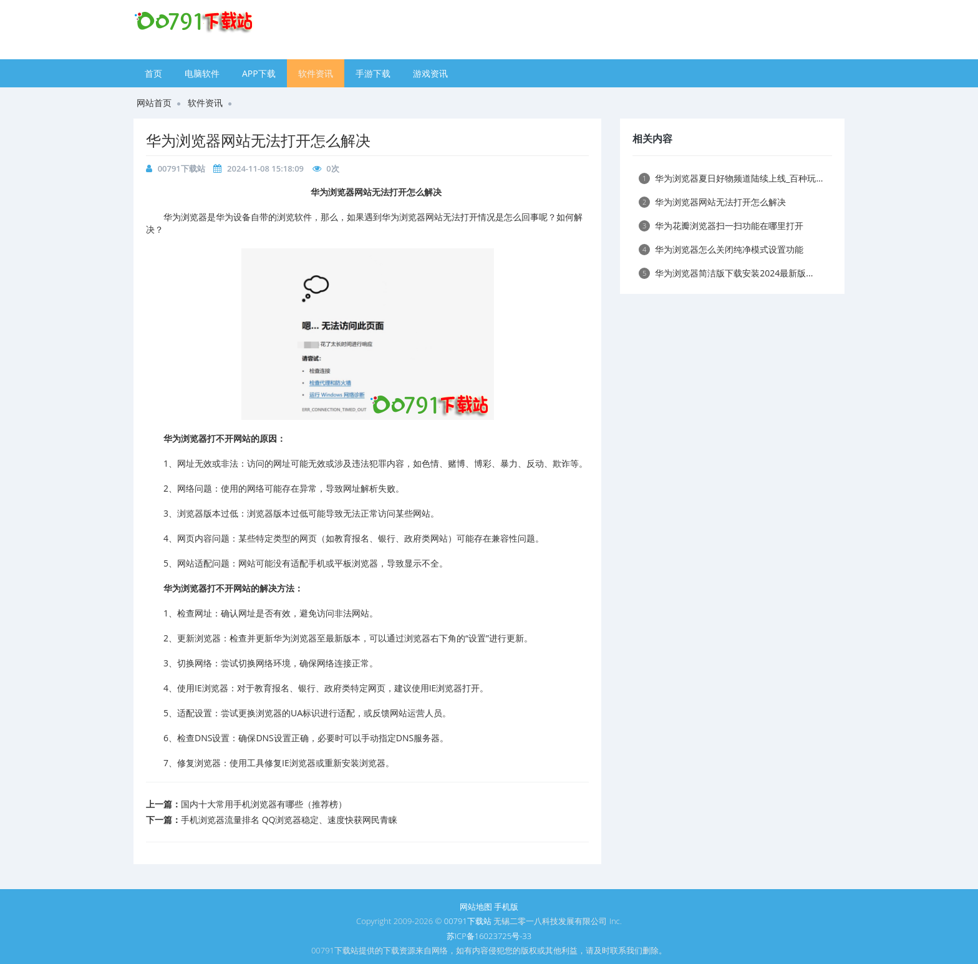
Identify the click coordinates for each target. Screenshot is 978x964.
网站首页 (154, 103)
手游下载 (373, 73)
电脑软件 (202, 73)
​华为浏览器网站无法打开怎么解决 (258, 140)
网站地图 (476, 906)
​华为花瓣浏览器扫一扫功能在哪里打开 (721, 225)
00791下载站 (181, 168)
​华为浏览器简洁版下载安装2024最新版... (726, 273)
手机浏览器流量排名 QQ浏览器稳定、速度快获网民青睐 (289, 819)
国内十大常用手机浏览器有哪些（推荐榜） (264, 804)
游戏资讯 (430, 73)
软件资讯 (315, 73)
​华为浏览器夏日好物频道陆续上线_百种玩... (731, 178)
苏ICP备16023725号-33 (489, 936)
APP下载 (259, 73)
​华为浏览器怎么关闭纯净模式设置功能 (721, 249)
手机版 (506, 906)
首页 (153, 73)
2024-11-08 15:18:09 (265, 168)
